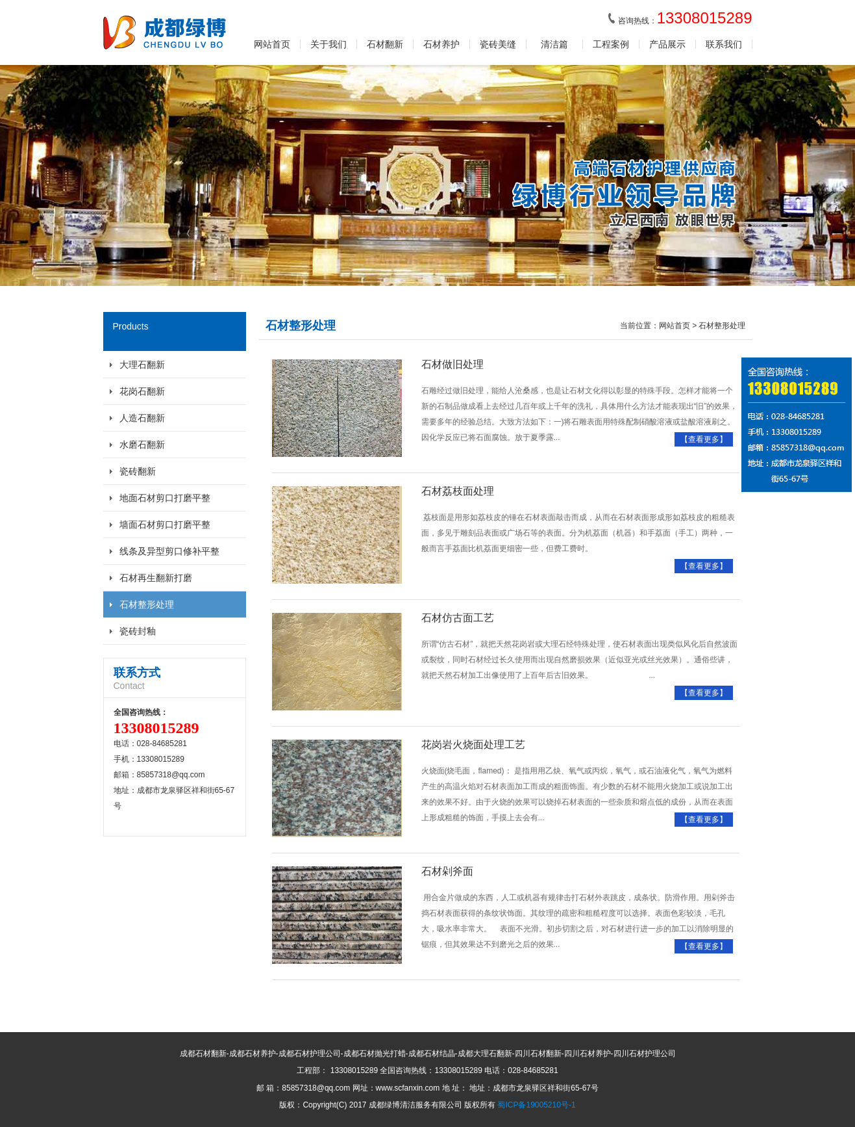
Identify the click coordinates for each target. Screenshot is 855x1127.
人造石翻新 (142, 418)
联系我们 (724, 44)
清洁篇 (554, 44)
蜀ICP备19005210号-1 (536, 1104)
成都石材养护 (252, 1053)
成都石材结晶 (431, 1053)
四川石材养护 (587, 1053)
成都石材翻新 (203, 1053)
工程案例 (611, 44)
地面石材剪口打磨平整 (164, 498)
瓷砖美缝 (498, 44)
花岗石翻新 (142, 391)
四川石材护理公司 (644, 1053)
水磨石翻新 (142, 444)
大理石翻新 (142, 364)
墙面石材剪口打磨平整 (164, 524)
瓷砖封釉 (137, 631)
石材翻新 (385, 44)
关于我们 (328, 44)
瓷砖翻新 (137, 471)
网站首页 (272, 44)
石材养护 (441, 44)
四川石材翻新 (538, 1053)
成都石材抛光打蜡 (374, 1053)
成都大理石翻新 (485, 1053)
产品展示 (667, 44)
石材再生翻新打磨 (155, 578)
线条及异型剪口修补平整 (169, 551)
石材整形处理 (146, 604)
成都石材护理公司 (310, 1053)
